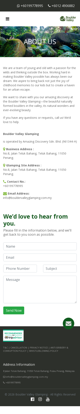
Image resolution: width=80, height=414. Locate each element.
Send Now (14, 310)
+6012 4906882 (61, 5)
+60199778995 (30, 5)
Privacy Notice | (40, 347)
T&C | (6, 347)
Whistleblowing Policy (43, 350)
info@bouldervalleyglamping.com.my (25, 376)
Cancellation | (19, 347)
